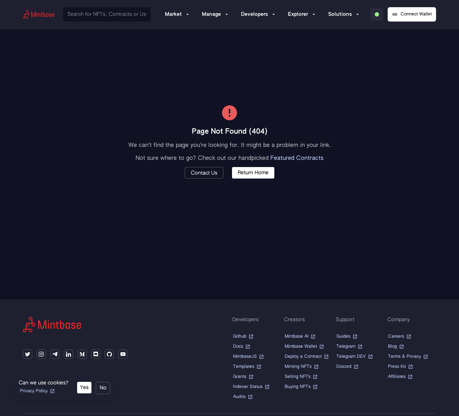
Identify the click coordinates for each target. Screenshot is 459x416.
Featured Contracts (296, 158)
